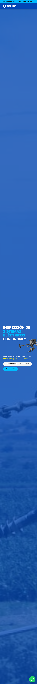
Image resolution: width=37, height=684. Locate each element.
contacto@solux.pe (25, 1)
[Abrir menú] (32, 6)
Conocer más (10, 369)
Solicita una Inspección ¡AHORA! (17, 364)
